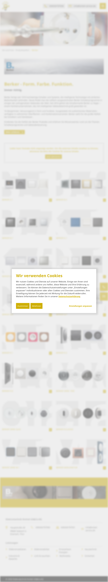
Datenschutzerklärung (69, 296)
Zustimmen (22, 306)
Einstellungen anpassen (80, 306)
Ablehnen (36, 306)
